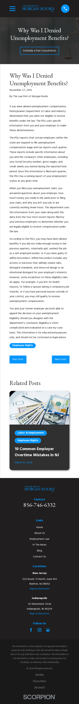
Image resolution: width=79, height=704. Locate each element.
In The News (39, 545)
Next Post (60, 359)
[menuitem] (39, 675)
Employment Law (39, 539)
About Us (39, 533)
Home (39, 527)
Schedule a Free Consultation (39, 51)
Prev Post (18, 359)
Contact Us (39, 556)
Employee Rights (22, 345)
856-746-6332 (39, 505)
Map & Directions (40, 589)
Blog (39, 551)
